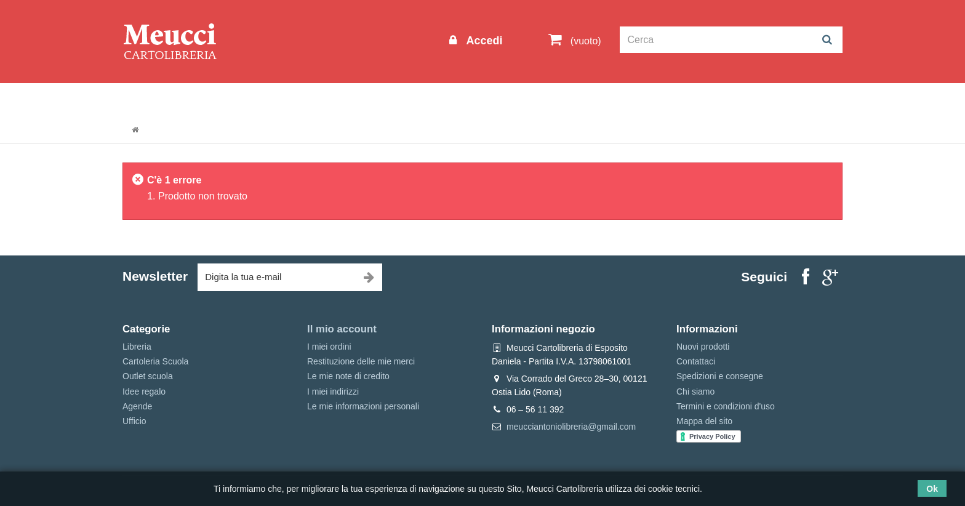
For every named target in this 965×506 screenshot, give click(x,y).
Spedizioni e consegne (719, 376)
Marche (523, 99)
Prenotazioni (587, 99)
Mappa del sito (704, 421)
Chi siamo (695, 391)
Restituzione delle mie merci (361, 361)
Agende (137, 406)
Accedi (482, 40)
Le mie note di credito (348, 376)
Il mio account (342, 329)
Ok (932, 489)
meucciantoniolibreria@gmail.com (571, 427)
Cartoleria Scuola (324, 99)
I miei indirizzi (333, 391)
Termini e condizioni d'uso (725, 406)
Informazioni (159, 99)
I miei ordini (329, 346)
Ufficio (134, 421)
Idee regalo (461, 99)
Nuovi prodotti (702, 346)
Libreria (398, 99)
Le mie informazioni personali (363, 406)
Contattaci (695, 361)
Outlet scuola (236, 99)
